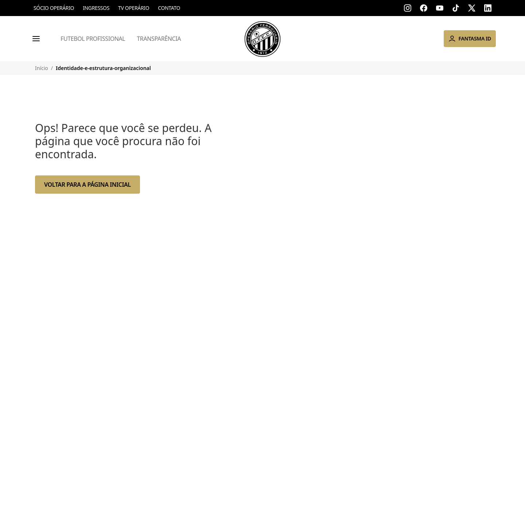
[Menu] (36, 39)
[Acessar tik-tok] (456, 8)
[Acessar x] (472, 8)
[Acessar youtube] (440, 8)
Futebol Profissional (93, 39)
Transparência (159, 39)
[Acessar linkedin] (488, 8)
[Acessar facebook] (424, 8)
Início (41, 68)
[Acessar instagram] (408, 8)
